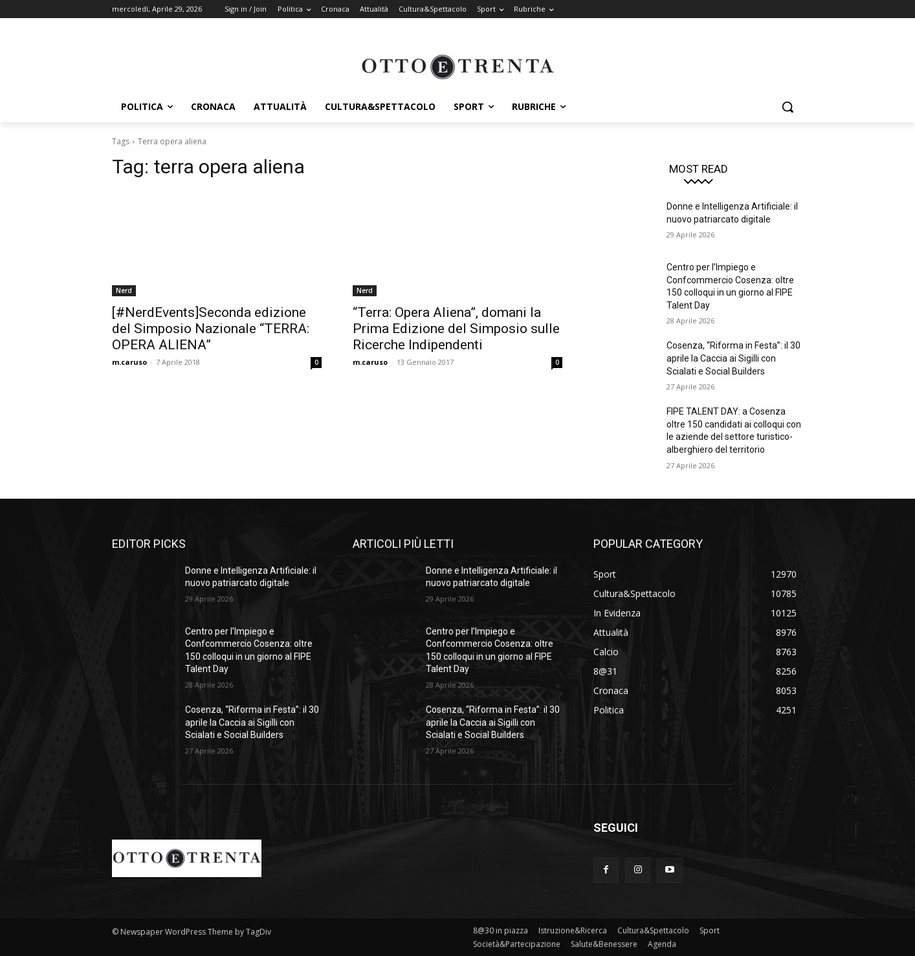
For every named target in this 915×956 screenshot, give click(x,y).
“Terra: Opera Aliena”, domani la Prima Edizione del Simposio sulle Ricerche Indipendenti (456, 329)
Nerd (124, 290)
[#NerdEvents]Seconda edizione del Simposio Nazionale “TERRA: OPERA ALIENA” (210, 329)
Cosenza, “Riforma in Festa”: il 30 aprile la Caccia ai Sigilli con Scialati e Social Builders (733, 358)
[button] (787, 106)
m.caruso (129, 362)
